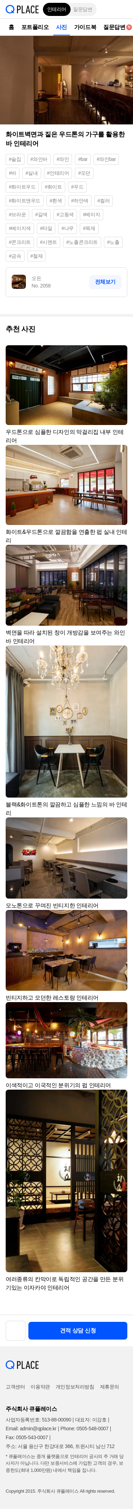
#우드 (77, 187)
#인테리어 (58, 173)
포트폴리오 (35, 27)
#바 (12, 173)
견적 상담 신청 (78, 1331)
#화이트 (53, 187)
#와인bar (106, 159)
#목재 (89, 228)
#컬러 (104, 200)
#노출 (113, 242)
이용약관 (40, 1387)
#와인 (63, 159)
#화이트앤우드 (24, 200)
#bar (82, 159)
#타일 (46, 228)
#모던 (84, 173)
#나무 (67, 228)
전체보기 (105, 282)
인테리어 (56, 9)
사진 (61, 27)
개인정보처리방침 (75, 1387)
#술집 (15, 159)
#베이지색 (20, 228)
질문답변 (82, 9)
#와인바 (39, 159)
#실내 (32, 173)
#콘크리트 (20, 242)
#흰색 (56, 200)
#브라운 (17, 214)
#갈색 (41, 214)
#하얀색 (79, 200)
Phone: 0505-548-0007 (84, 1428)
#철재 (37, 256)
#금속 (15, 256)
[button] (122, 9)
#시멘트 (48, 242)
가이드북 (85, 27)
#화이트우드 (22, 187)
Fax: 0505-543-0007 (27, 1437)
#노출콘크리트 (82, 242)
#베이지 (91, 214)
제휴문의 (109, 1387)
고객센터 (15, 1387)
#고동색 (65, 214)
